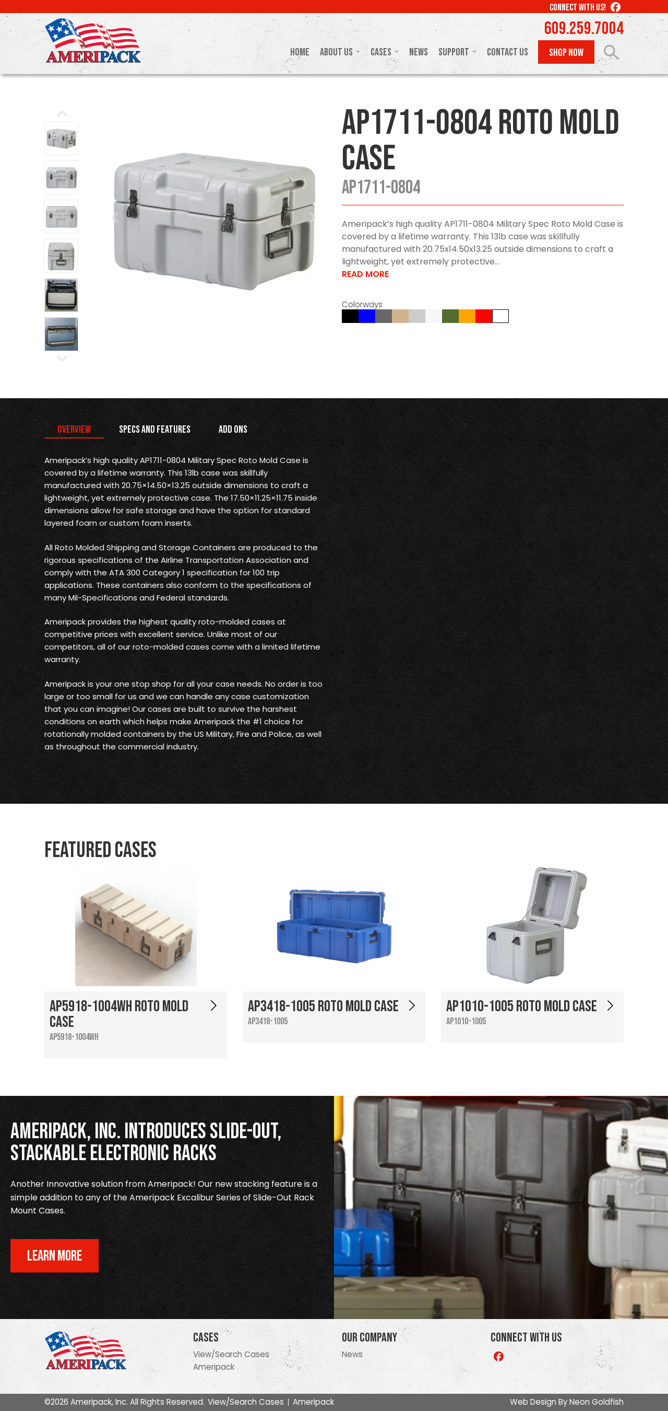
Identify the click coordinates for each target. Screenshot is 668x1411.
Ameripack (213, 1366)
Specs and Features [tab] (154, 429)
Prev (115, 218)
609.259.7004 (584, 29)
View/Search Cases (231, 1354)
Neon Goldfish (596, 1401)
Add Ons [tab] (233, 429)
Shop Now (566, 53)
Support (453, 52)
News (418, 52)
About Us (336, 52)
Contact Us (507, 52)
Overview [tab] (74, 429)
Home (299, 52)
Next (312, 218)
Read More (365, 274)
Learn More (54, 1256)
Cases (381, 52)
